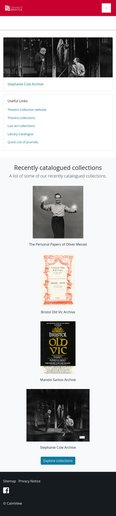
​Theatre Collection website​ (27, 109)
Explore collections (58, 460)
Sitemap (9, 481)
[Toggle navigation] (106, 8)
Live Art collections (21, 126)
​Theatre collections (21, 118)
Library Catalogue (20, 134)
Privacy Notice (29, 481)
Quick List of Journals (23, 142)
